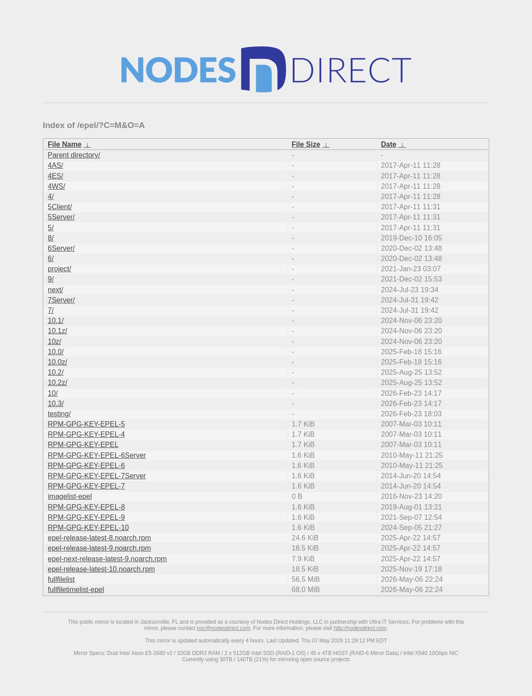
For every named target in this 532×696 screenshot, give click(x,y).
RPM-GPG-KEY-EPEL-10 (88, 527)
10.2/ (56, 372)
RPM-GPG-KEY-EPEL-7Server (97, 476)
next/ (55, 290)
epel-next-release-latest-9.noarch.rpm (107, 559)
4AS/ (55, 165)
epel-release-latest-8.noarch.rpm (99, 538)
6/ (51, 258)
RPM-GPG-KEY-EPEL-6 (86, 465)
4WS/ (56, 186)
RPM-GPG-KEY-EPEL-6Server (97, 455)
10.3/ (56, 403)
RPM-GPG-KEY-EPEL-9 (86, 517)
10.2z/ (57, 382)
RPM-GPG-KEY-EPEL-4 (86, 434)
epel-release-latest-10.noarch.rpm (101, 569)
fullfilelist (61, 579)
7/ (51, 310)
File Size (306, 144)
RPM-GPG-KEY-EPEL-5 (86, 424)
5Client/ (60, 207)
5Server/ (61, 217)
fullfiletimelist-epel (76, 589)
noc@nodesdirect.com (223, 628)
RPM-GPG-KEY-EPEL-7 (86, 486)
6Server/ (61, 248)
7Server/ (61, 300)
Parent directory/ (74, 155)
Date (389, 144)
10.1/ (56, 320)
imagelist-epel (70, 496)
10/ (53, 393)
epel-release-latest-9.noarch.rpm (99, 548)
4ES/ (55, 176)
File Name (65, 144)
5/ (51, 228)
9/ (51, 279)
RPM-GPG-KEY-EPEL (83, 444)
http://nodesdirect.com (360, 628)
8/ (51, 238)
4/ (51, 196)
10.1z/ (57, 331)
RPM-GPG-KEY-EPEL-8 (86, 507)
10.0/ (56, 352)
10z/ (54, 341)
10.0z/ (57, 362)
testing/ (59, 414)
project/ (59, 269)
